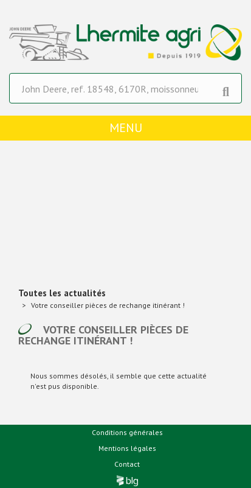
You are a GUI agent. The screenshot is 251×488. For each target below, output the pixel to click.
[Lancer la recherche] (225, 89)
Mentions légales (127, 448)
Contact (127, 464)
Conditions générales (127, 432)
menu (125, 128)
